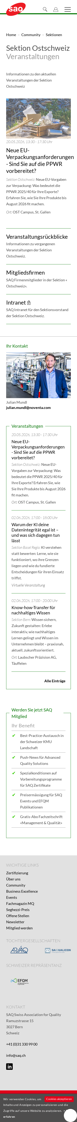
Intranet (16, 302)
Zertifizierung (17, 873)
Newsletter (15, 922)
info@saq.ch (16, 1055)
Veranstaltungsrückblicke (37, 236)
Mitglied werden (19, 928)
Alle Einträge (55, 681)
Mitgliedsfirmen (25, 272)
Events (11, 897)
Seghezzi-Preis (18, 909)
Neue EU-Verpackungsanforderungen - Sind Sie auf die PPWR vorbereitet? (40, 160)
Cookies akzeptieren (59, 1099)
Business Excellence (22, 891)
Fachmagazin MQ (20, 903)
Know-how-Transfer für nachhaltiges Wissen (33, 610)
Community (15, 885)
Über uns (13, 879)
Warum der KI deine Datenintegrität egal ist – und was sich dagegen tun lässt (35, 532)
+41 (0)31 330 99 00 (21, 1044)
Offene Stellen (17, 915)
